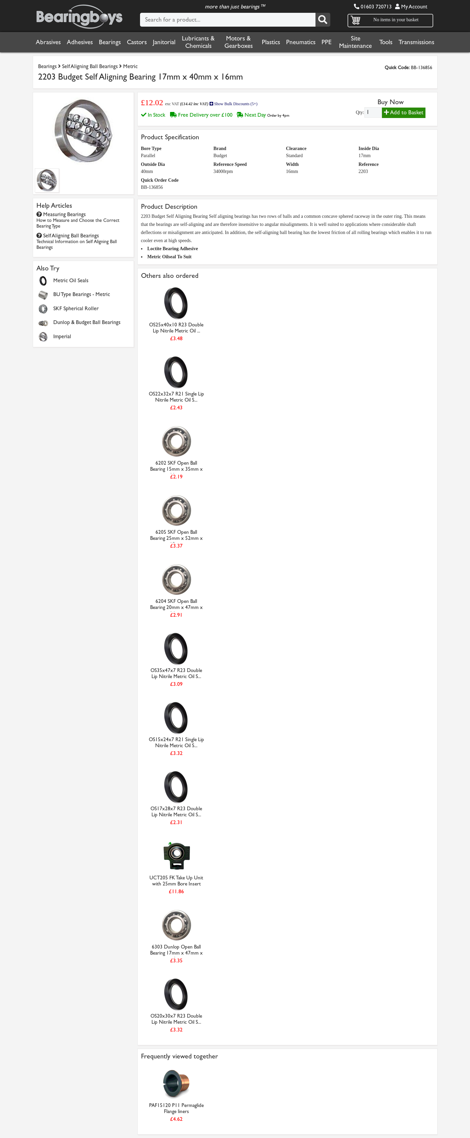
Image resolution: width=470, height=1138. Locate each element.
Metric (130, 66)
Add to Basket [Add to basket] (403, 112)
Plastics (271, 42)
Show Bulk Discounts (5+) (233, 103)
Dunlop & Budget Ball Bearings (86, 322)
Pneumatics (300, 42)
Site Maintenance (355, 42)
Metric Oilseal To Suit (169, 256)
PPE (327, 42)
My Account (411, 6)
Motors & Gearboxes (238, 42)
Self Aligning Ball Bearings (90, 66)
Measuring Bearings (77, 220)
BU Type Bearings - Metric (81, 294)
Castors (137, 42)
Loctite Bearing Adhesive (172, 248)
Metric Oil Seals (70, 280)
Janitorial (164, 42)
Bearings (110, 42)
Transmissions (416, 42)
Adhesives (80, 42)
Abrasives (48, 42)
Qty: (360, 112)
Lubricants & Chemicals (198, 42)
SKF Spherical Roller (76, 308)
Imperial (62, 336)
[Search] (322, 20)
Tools (385, 42)
